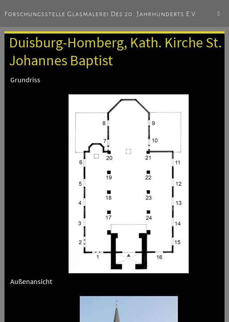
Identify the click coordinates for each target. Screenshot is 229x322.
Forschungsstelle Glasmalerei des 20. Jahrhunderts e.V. (100, 13)
